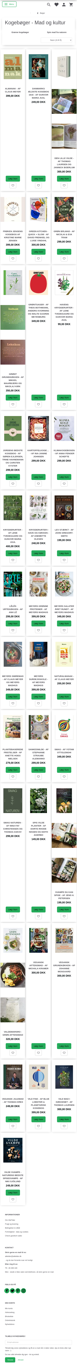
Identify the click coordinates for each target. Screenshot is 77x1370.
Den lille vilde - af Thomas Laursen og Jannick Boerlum (64, 163)
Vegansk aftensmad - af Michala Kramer (38, 965)
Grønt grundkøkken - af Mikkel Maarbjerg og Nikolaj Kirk (13, 380)
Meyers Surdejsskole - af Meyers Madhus (38, 681)
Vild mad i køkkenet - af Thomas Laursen (64, 1102)
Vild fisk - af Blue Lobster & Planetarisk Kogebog (38, 1103)
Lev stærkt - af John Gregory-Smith (64, 533)
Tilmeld (10, 1360)
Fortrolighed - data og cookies (16, 1232)
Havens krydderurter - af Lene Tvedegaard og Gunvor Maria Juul (64, 312)
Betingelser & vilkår (12, 1228)
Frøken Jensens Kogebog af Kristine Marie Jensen (13, 236)
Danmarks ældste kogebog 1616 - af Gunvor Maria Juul (38, 93)
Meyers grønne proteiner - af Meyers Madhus (38, 609)
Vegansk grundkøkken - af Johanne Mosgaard (64, 967)
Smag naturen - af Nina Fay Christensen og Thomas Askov (13, 827)
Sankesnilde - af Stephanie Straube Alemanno (39, 754)
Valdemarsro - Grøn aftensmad (13, 1033)
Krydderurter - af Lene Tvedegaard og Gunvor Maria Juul (12, 536)
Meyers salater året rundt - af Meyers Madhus (64, 609)
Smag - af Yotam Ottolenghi (64, 751)
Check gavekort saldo (13, 1236)
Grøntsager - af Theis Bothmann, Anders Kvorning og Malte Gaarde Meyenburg (38, 310)
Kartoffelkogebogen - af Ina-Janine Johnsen (39, 453)
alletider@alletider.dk (13, 1256)
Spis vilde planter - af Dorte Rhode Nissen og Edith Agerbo (38, 828)
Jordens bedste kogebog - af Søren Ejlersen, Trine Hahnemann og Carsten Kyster (12, 458)
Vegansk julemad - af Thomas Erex (13, 1100)
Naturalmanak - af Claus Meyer (64, 677)
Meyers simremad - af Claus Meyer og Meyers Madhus (12, 681)
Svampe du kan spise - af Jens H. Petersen (64, 895)
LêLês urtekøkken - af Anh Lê (13, 609)
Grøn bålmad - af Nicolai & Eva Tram (64, 234)
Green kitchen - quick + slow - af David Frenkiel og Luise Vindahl (38, 236)
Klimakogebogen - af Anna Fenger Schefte (64, 453)
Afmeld (20, 1360)
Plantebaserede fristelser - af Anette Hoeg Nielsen (13, 754)
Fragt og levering (11, 1224)
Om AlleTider (10, 1220)
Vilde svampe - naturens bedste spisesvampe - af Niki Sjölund (12, 1177)
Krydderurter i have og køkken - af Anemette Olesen (38, 534)
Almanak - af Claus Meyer (13, 90)
